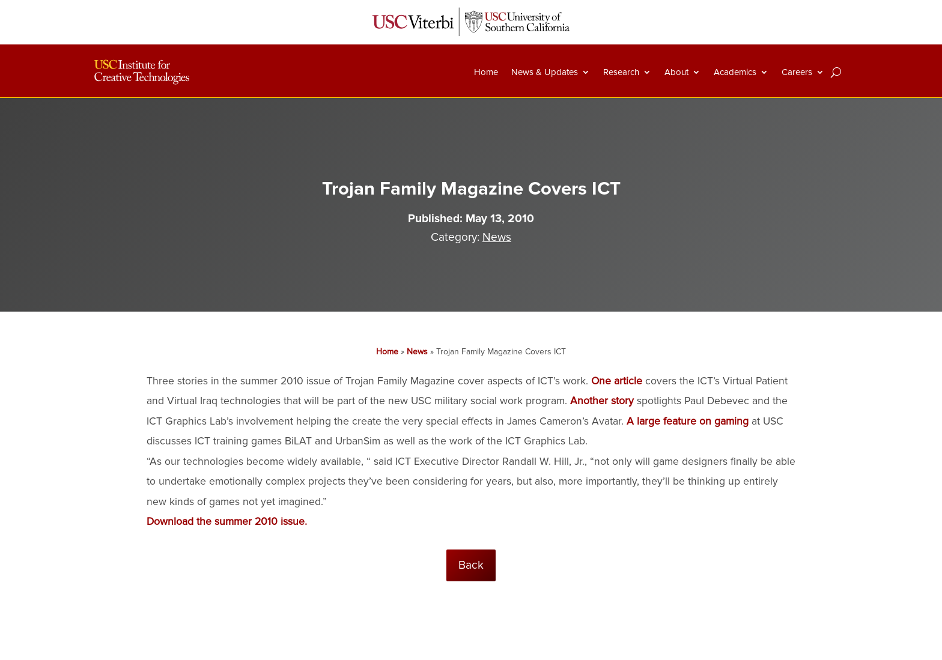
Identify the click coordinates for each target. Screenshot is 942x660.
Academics (735, 72)
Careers (797, 72)
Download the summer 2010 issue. (227, 521)
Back (471, 565)
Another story (602, 401)
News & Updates (544, 72)
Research (621, 72)
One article (616, 381)
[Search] (836, 72)
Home (486, 72)
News (496, 237)
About (676, 72)
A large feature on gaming (688, 421)
